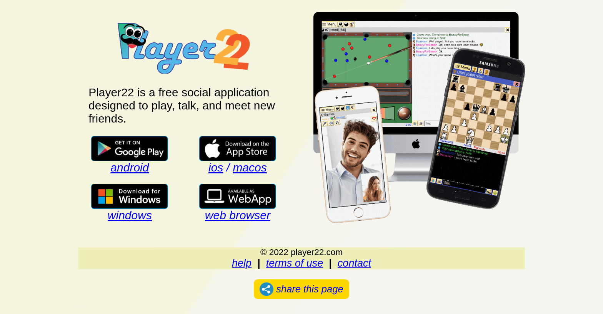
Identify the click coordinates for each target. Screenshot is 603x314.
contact (354, 263)
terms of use (294, 263)
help (242, 263)
